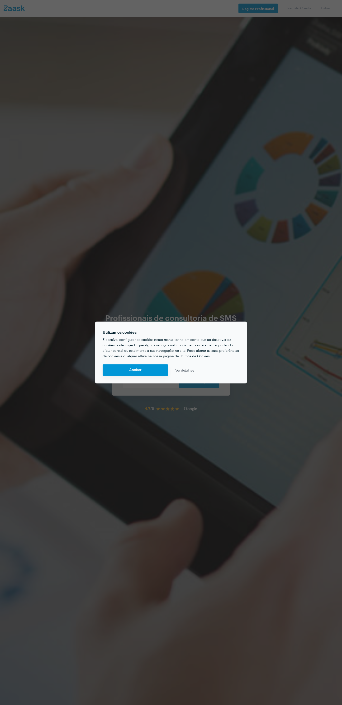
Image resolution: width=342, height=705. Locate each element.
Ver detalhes (184, 370)
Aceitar (135, 370)
